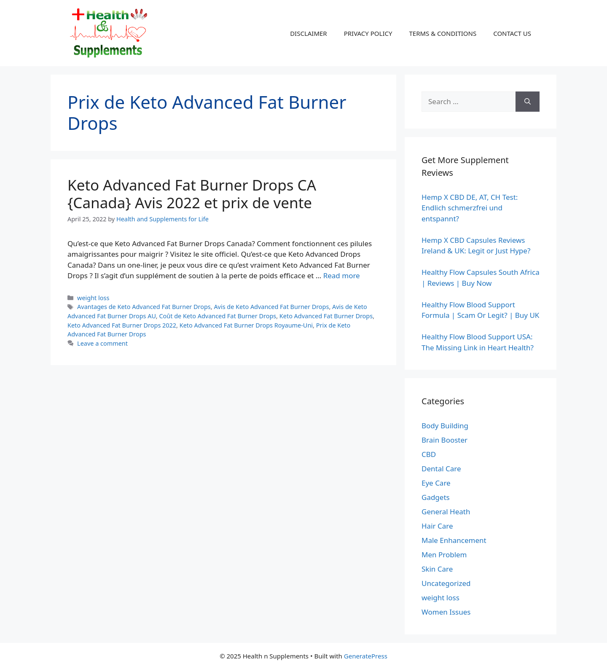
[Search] (528, 101)
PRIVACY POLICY (368, 33)
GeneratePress (365, 656)
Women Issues (446, 612)
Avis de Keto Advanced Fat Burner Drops (271, 307)
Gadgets (436, 497)
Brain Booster (444, 440)
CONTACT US (512, 33)
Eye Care (436, 483)
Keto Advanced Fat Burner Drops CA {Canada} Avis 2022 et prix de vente (191, 193)
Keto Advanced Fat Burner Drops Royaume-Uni (246, 325)
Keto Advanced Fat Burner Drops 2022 (121, 325)
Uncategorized (446, 583)
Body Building (445, 425)
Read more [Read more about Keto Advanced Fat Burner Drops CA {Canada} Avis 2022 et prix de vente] (341, 275)
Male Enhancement (454, 540)
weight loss (93, 298)
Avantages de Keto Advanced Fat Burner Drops (144, 307)
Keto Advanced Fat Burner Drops (326, 316)
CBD (429, 454)
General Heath (446, 511)
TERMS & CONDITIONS (442, 33)
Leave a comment (102, 343)
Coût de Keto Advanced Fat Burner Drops (217, 316)
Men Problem (444, 554)
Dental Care (441, 468)
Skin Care (437, 569)
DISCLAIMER (308, 33)
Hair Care (437, 526)
